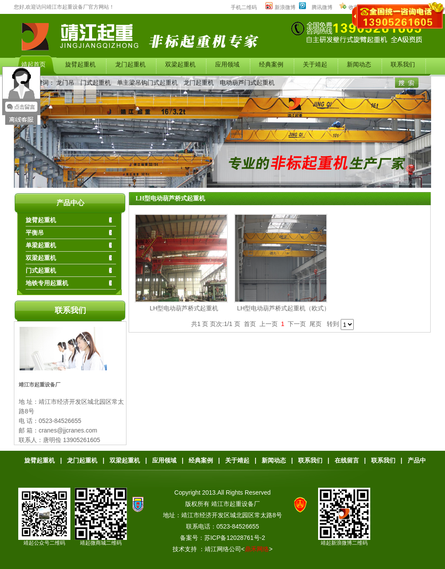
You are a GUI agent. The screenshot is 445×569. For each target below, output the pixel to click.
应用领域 (164, 460)
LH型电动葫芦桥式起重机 (170, 198)
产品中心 (70, 202)
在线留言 (347, 460)
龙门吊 (65, 82)
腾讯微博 (322, 7)
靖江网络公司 (223, 549)
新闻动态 (274, 460)
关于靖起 (237, 460)
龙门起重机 (198, 82)
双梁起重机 (125, 460)
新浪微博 (281, 7)
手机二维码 (244, 7)
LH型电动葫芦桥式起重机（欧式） (283, 308)
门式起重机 (95, 82)
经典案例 (201, 460)
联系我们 (70, 310)
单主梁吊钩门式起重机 (147, 82)
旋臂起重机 (39, 460)
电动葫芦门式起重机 (247, 82)
